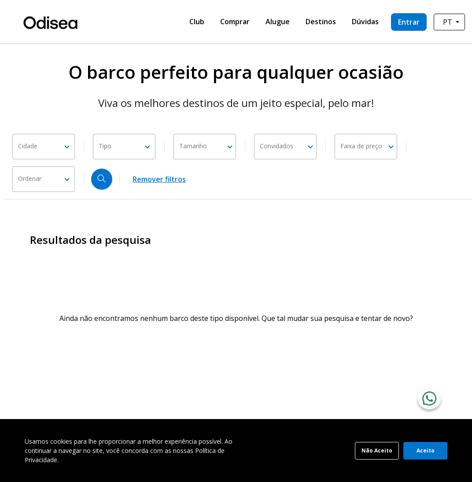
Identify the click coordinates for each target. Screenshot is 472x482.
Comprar (235, 21)
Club (196, 21)
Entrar (409, 22)
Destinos (321, 21)
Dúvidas (365, 21)
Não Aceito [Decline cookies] (376, 450)
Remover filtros (159, 179)
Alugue (278, 21)
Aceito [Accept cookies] (426, 450)
